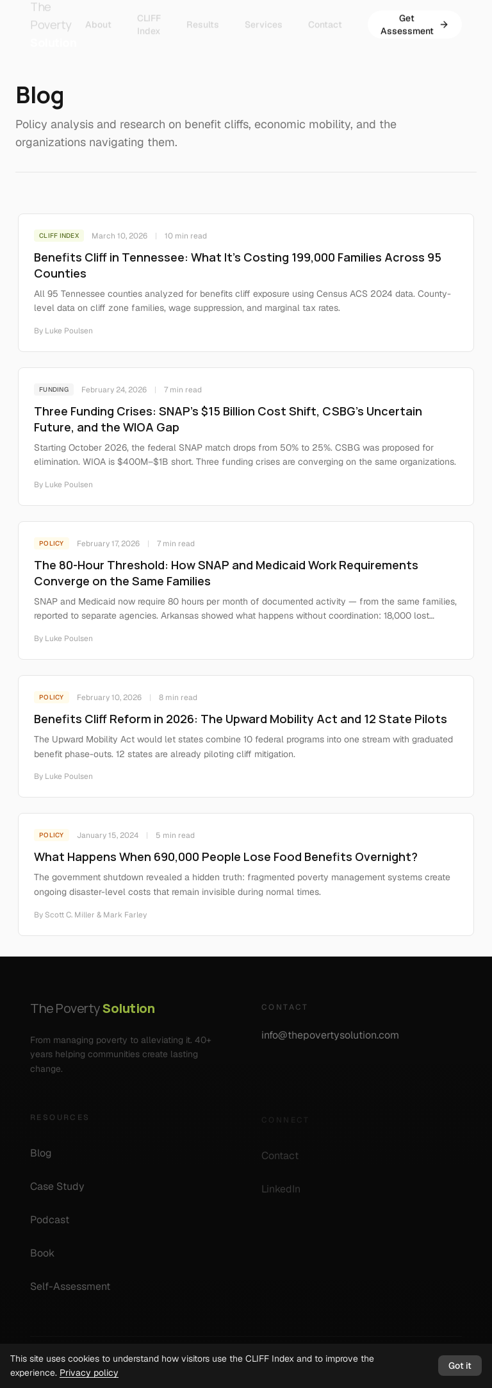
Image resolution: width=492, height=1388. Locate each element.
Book (48, 1257)
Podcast (55, 1224)
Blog (46, 1157)
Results (202, 18)
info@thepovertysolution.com (337, 1039)
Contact (325, 18)
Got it (460, 1365)
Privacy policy (89, 1372)
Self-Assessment (76, 1291)
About (98, 18)
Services (264, 18)
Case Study (63, 1191)
